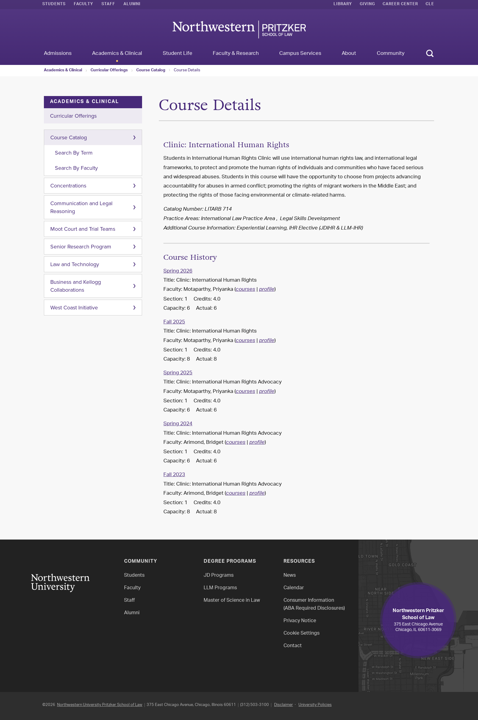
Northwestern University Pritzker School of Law (99, 704)
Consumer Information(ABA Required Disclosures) (314, 605)
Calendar (294, 588)
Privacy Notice (300, 621)
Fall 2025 (174, 322)
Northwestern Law (239, 29)
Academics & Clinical (63, 71)
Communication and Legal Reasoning (81, 207)
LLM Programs (220, 588)
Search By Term (74, 152)
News (290, 576)
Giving (367, 5)
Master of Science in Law (232, 601)
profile (266, 290)
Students (54, 5)
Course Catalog (150, 71)
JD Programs (219, 576)
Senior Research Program (80, 246)
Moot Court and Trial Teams (82, 229)
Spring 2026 (177, 271)
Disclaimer (283, 704)
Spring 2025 (177, 373)
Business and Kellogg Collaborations (75, 286)
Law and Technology (74, 264)
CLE (430, 5)
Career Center (400, 5)
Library (343, 5)
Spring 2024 (177, 424)
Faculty (83, 5)
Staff (108, 5)
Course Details (187, 70)
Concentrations (68, 185)
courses (245, 290)
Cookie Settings (301, 634)
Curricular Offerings (109, 71)
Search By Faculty (76, 168)
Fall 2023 (174, 474)
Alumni (132, 5)
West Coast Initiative (74, 307)
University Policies (315, 704)
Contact (293, 646)
